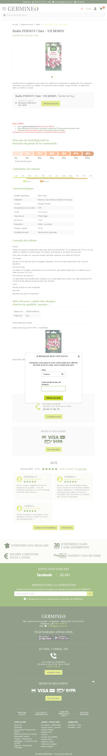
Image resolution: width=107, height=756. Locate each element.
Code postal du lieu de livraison (51, 383)
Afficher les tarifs (53, 398)
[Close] (79, 356)
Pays (44, 370)
